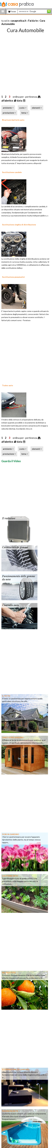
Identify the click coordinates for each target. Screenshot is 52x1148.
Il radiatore (8, 518)
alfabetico (7, 100)
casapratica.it (18, 20)
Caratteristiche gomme (15, 547)
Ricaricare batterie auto (13, 120)
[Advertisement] (26, 61)
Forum (12, 11)
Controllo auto (10, 605)
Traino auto (7, 385)
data (20, 100)
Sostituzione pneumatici (13, 277)
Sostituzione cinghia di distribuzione (19, 224)
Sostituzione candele (12, 172)
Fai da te (33, 20)
